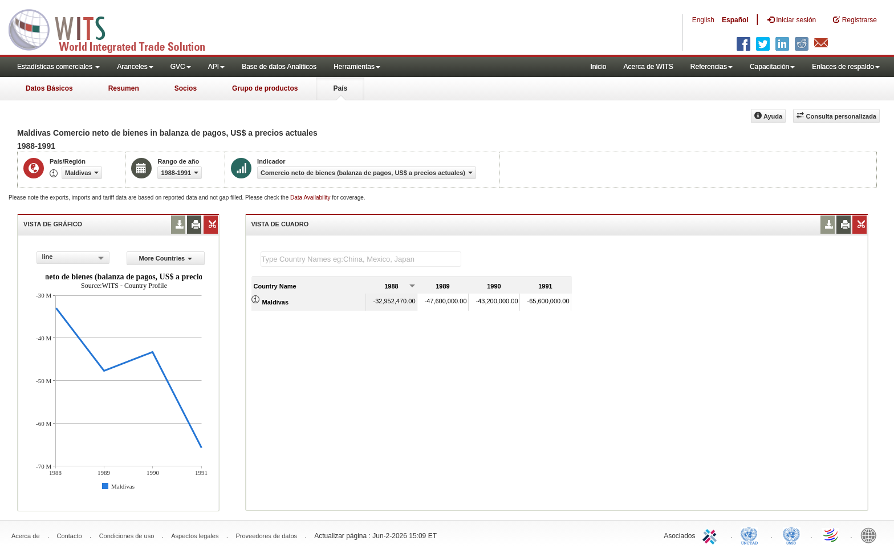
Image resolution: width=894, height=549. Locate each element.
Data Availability (311, 197)
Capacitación (772, 67)
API (216, 67)
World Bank (871, 534)
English (703, 20)
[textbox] (361, 259)
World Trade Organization (831, 534)
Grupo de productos (265, 88)
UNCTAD (751, 534)
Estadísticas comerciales (58, 67)
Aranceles (135, 67)
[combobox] (72, 257)
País (340, 88)
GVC (180, 67)
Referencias (711, 67)
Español (735, 20)
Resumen (123, 88)
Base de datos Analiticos (279, 67)
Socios (185, 88)
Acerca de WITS (648, 67)
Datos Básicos (49, 88)
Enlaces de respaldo (846, 67)
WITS (114, 28)
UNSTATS (791, 534)
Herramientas (357, 67)
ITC (711, 534)
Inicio (598, 67)
